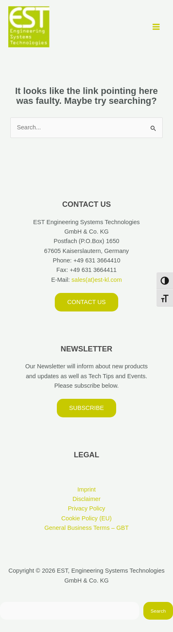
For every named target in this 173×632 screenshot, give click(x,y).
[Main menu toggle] (156, 26)
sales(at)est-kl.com (96, 279)
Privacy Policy (86, 508)
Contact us (86, 302)
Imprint (86, 489)
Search (158, 610)
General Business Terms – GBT (86, 527)
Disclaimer (86, 499)
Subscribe (86, 408)
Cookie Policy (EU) (86, 518)
